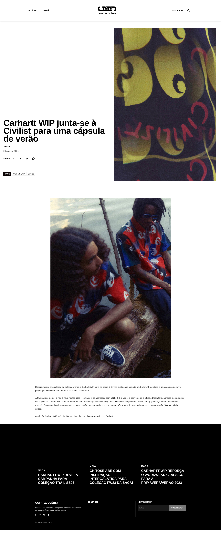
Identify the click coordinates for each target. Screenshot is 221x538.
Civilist (31, 181)
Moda (7, 154)
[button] (188, 10)
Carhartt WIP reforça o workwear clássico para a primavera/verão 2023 (162, 485)
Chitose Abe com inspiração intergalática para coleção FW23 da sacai (110, 485)
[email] (153, 516)
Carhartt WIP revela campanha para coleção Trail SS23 (59, 486)
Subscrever (177, 516)
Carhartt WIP (19, 181)
